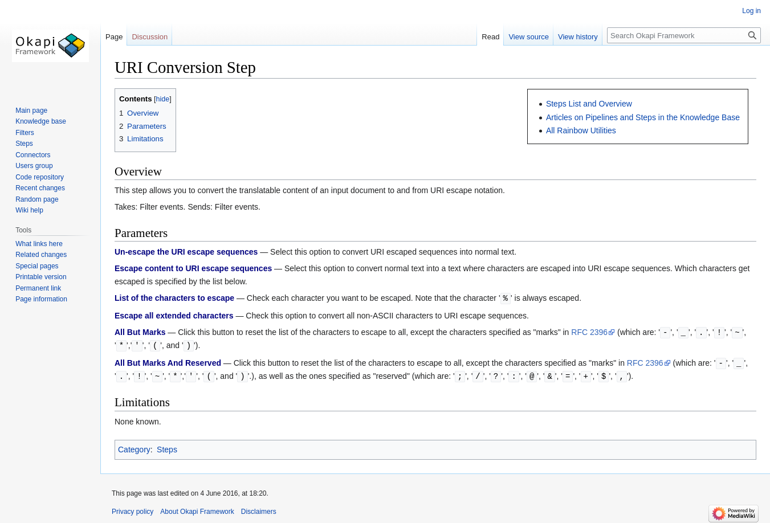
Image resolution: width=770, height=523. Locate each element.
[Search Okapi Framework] (684, 35)
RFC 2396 (589, 331)
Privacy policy (132, 509)
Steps (167, 446)
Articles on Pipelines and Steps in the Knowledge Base (643, 117)
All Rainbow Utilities (581, 130)
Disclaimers (258, 509)
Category (134, 446)
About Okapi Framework (197, 509)
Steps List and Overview (589, 103)
